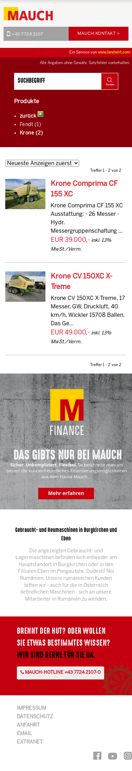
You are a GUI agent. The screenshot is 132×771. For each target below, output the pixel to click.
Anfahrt (28, 725)
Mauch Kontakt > (98, 34)
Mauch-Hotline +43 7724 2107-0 (60, 672)
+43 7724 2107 (25, 33)
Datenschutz (35, 717)
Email (24, 734)
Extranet (30, 742)
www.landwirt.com (114, 52)
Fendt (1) (31, 125)
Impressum (31, 708)
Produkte (26, 101)
